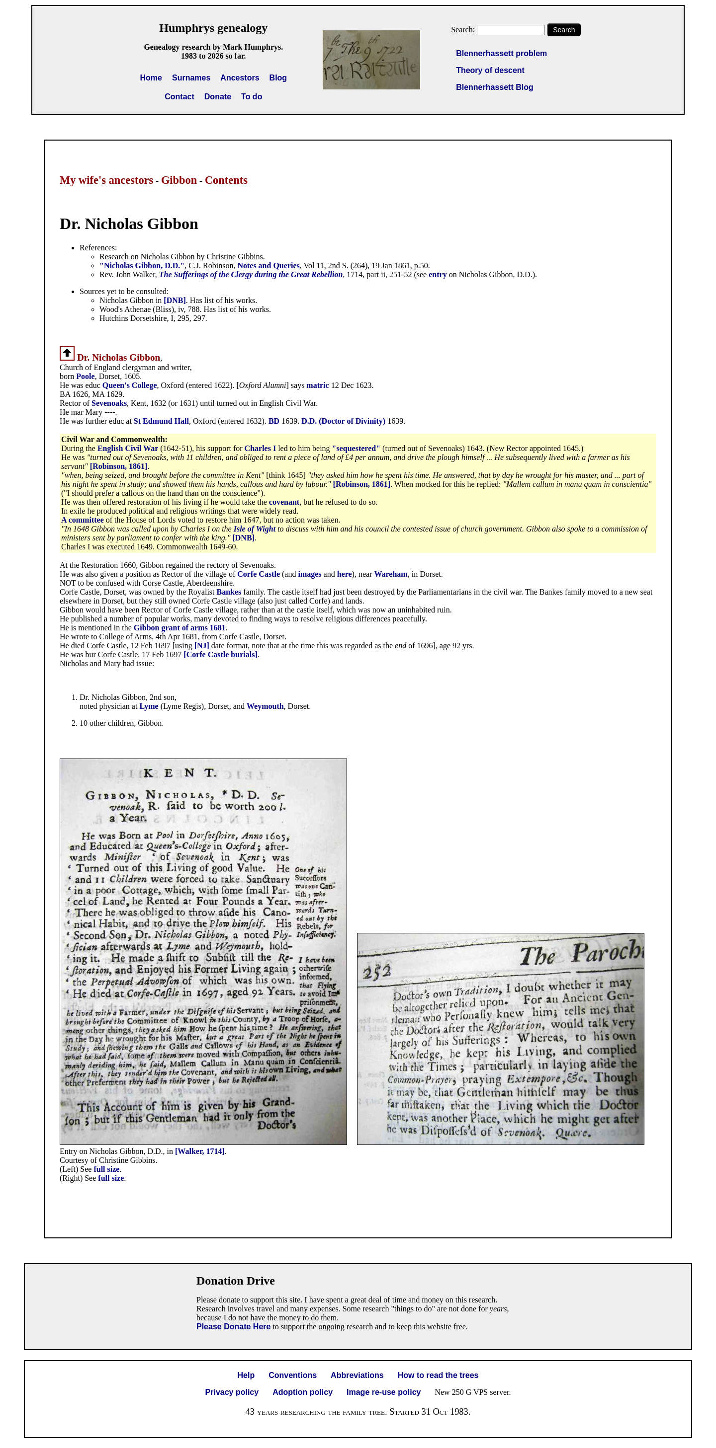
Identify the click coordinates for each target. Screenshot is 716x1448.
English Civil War (127, 448)
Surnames (191, 78)
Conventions (292, 1375)
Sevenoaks (109, 403)
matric (318, 385)
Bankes (230, 592)
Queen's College (129, 385)
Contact (179, 96)
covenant (284, 502)
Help (246, 1375)
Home (151, 78)
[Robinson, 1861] (119, 466)
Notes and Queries (268, 265)
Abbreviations (357, 1375)
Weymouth (265, 706)
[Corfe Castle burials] (220, 654)
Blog (278, 78)
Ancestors (239, 78)
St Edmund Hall (161, 421)
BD (274, 421)
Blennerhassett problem (501, 53)
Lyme (149, 706)
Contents (226, 180)
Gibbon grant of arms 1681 (180, 627)
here (344, 574)
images (309, 574)
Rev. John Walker (127, 274)
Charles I (260, 448)
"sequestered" (356, 448)
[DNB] (174, 300)
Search (564, 30)
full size (106, 1169)
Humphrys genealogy (213, 27)
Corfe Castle (258, 574)
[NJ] (201, 645)
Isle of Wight (254, 529)
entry (438, 274)
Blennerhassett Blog (495, 87)
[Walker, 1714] (200, 1151)
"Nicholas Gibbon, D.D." (141, 265)
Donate (217, 96)
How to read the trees (438, 1375)
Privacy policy (232, 1392)
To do (251, 96)
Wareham (390, 574)
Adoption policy (302, 1392)
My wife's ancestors (106, 180)
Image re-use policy (384, 1392)
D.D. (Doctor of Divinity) (343, 421)
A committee (83, 520)
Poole (85, 376)
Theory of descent (490, 70)
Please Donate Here (233, 1326)
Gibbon (179, 180)
